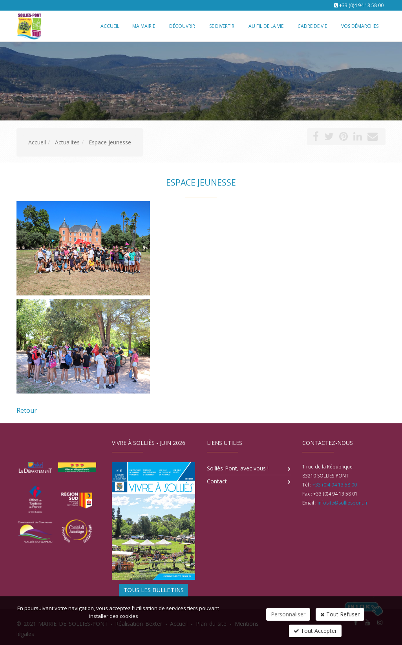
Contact (217, 481)
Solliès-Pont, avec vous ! (238, 468)
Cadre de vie (312, 26)
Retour (26, 410)
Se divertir (221, 26)
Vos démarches (359, 26)
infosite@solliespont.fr (343, 502)
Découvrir (182, 26)
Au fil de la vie (266, 26)
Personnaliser (288, 614)
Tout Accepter (315, 630)
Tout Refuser (340, 614)
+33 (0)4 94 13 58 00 (361, 5)
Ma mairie (143, 26)
